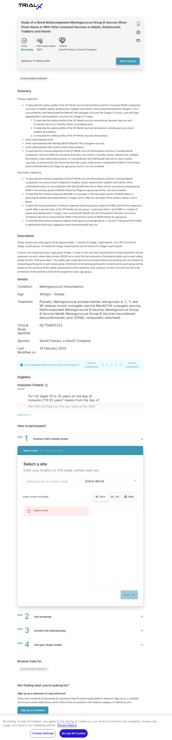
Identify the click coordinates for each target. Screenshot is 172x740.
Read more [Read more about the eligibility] (24, 415)
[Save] (138, 23)
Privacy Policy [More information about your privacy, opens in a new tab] (67, 727)
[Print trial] (138, 32)
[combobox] (51, 481)
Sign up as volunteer (33, 710)
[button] (138, 40)
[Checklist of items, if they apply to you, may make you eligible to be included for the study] (46, 385)
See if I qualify (128, 61)
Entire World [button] (94, 481)
